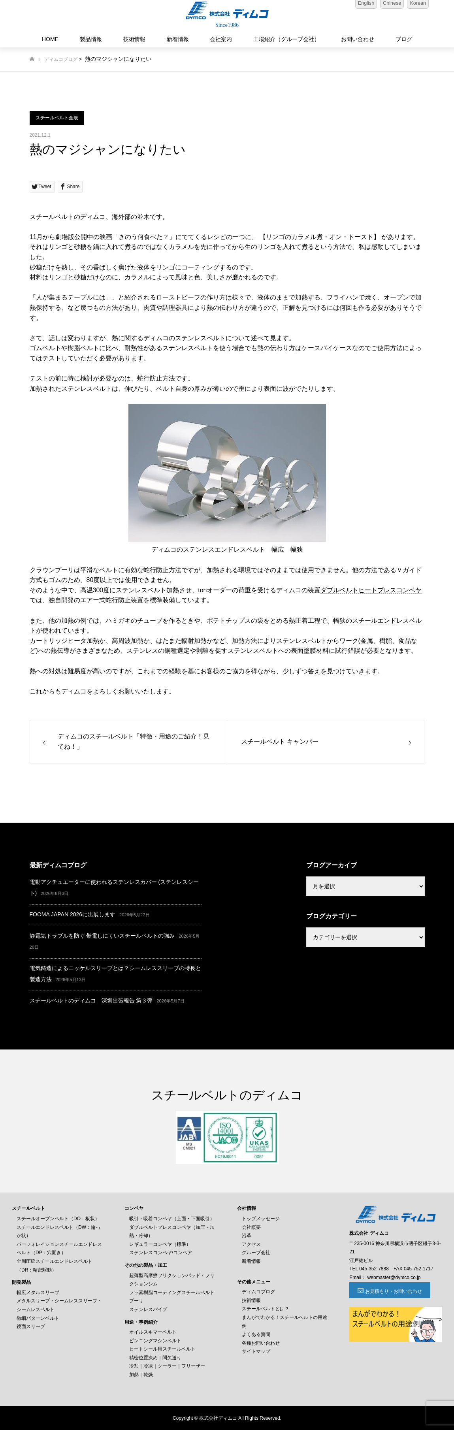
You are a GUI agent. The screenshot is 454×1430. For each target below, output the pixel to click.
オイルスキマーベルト (153, 1332)
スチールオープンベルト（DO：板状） (58, 1218)
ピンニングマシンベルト (155, 1340)
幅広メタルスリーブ (38, 1292)
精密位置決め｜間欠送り (155, 1357)
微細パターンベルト (38, 1318)
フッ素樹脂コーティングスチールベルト (172, 1292)
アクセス (251, 1244)
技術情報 (134, 39)
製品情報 (91, 39)
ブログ (404, 39)
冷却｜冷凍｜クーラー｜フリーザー (167, 1366)
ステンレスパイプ (148, 1309)
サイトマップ (256, 1351)
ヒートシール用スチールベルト (162, 1349)
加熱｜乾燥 (141, 1374)
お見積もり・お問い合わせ (392, 1291)
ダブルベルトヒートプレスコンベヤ (371, 590)
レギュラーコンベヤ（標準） (160, 1244)
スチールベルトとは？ (265, 1308)
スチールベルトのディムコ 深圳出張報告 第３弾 (91, 1000)
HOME (50, 39)
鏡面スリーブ (31, 1326)
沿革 (246, 1235)
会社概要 (251, 1227)
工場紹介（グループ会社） (286, 39)
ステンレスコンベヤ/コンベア (160, 1252)
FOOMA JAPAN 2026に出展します (73, 914)
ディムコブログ (60, 59)
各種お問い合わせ (261, 1343)
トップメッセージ (261, 1218)
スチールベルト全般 (57, 118)
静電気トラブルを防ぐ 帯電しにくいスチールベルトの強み (102, 936)
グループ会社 (256, 1252)
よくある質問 (256, 1334)
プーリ (136, 1301)
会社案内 (221, 39)
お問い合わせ (357, 39)
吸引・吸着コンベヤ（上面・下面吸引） (172, 1218)
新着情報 (178, 39)
